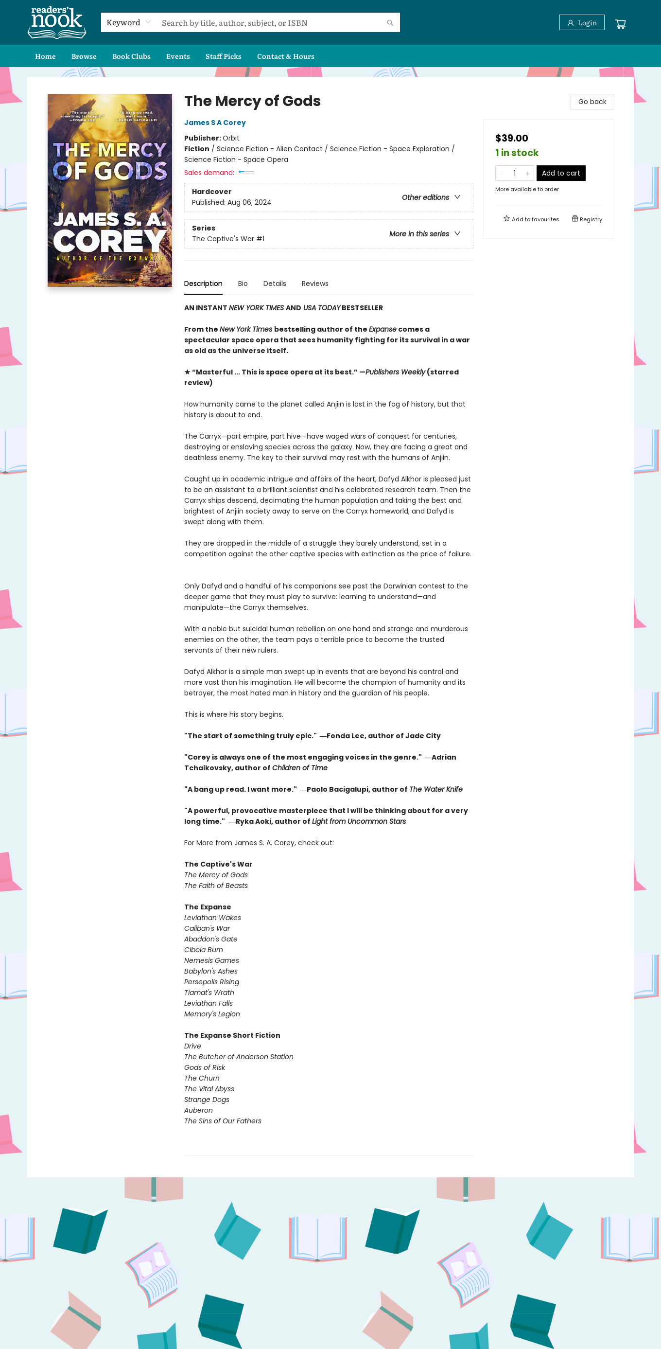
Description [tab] (203, 283)
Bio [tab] (243, 283)
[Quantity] (515, 173)
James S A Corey (216, 122)
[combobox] (129, 22)
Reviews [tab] (315, 283)
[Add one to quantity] (528, 173)
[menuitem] (45, 56)
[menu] (330, 56)
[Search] (390, 22)
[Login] (582, 22)
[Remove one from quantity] (502, 173)
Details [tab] (274, 283)
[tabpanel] (328, 729)
